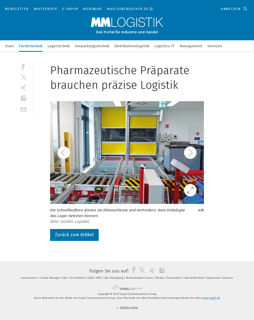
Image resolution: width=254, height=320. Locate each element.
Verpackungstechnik (92, 46)
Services (214, 46)
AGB (91, 277)
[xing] (23, 88)
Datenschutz (174, 277)
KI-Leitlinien (78, 277)
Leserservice (29, 277)
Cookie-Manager (50, 277)
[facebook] (23, 66)
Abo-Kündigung (114, 277)
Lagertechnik (59, 46)
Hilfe (99, 277)
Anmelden (230, 9)
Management (191, 46)
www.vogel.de (211, 298)
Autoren (228, 277)
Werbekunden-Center (140, 277)
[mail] (23, 109)
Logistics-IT (165, 46)
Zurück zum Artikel (74, 234)
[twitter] (23, 77)
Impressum (214, 277)
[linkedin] (23, 98)
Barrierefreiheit (195, 277)
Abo (66, 277)
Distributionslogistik (132, 46)
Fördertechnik (31, 46)
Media (160, 277)
